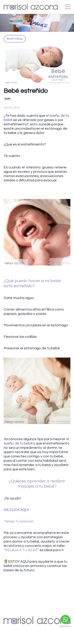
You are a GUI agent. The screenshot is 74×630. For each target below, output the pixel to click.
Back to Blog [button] (14, 38)
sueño (7, 99)
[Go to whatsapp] (65, 619)
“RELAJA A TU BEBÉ (21, 550)
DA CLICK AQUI (16, 510)
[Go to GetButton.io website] (65, 626)
